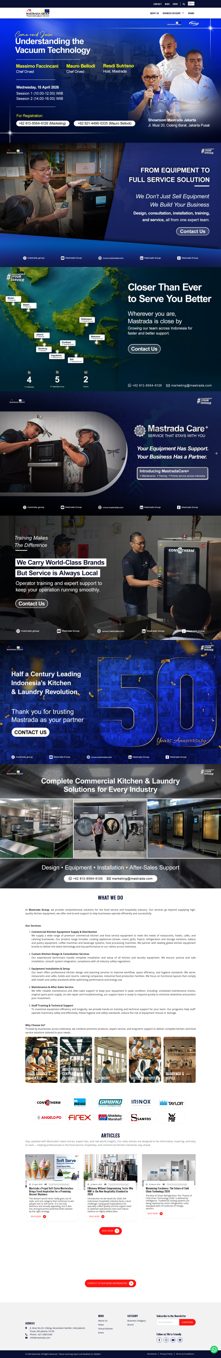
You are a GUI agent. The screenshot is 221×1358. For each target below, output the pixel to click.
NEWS (167, 4)
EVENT (175, 4)
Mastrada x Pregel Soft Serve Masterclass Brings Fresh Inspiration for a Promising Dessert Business (51, 1191)
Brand (130, 1324)
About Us (102, 1320)
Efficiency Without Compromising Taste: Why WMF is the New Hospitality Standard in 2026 (110, 1191)
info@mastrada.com (40, 1337)
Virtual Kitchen (105, 1328)
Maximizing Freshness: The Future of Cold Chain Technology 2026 (167, 1189)
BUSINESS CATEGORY (171, 13)
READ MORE (38, 1216)
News (101, 1324)
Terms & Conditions (185, 1354)
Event (101, 1332)
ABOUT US (154, 13)
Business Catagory (136, 1320)
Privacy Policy (166, 1354)
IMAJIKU (97, 1354)
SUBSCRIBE (187, 1322)
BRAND (191, 13)
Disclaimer (152, 1354)
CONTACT (157, 4)
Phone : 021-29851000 (41, 1334)
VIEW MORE (110, 1231)
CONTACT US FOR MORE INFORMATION (110, 1283)
